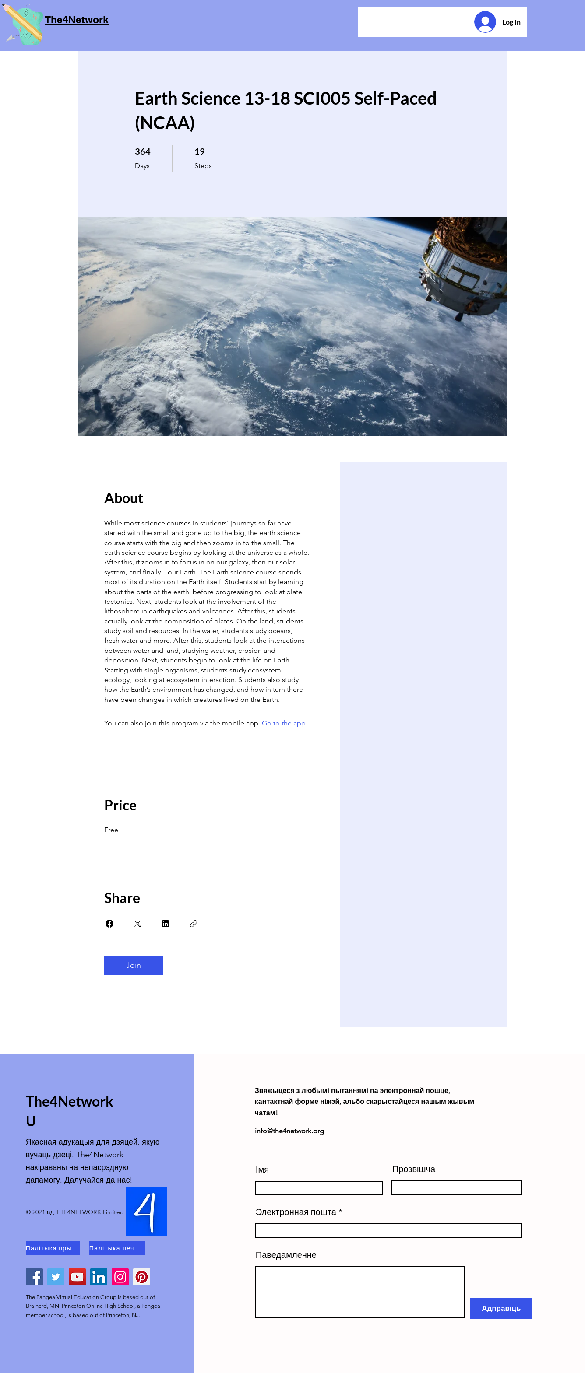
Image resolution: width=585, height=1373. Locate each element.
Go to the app (284, 723)
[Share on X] (137, 923)
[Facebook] (34, 1276)
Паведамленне (286, 1254)
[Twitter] (55, 1276)
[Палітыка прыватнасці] (53, 1248)
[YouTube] (77, 1276)
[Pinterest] (141, 1276)
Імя (262, 1169)
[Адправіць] (501, 1308)
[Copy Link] (193, 923)
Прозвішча (413, 1169)
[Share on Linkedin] (165, 923)
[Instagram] (120, 1276)
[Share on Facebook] (109, 923)
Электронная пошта (296, 1212)
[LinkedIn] (98, 1276)
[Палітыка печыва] (117, 1248)
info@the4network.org (289, 1131)
